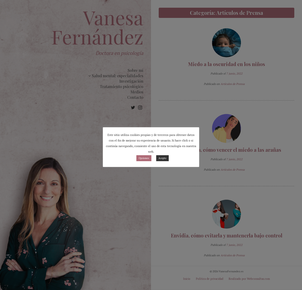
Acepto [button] (162, 158)
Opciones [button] (144, 158)
